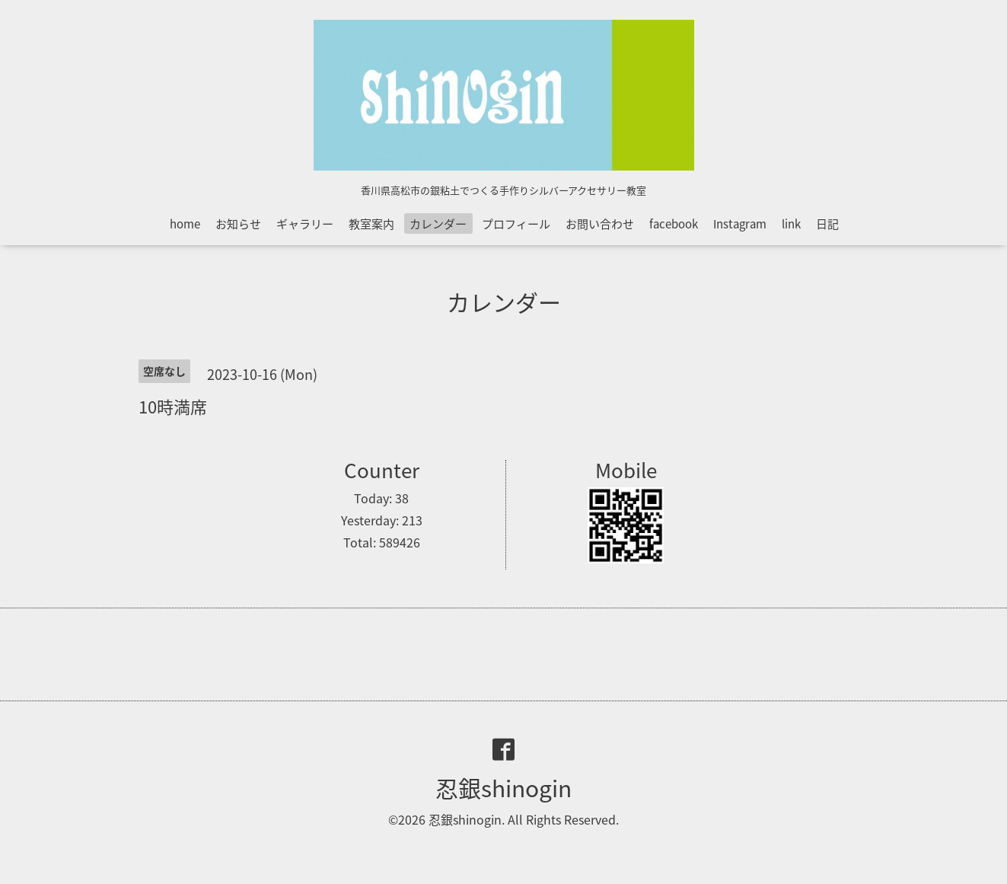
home (185, 223)
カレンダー (438, 223)
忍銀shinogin (503, 788)
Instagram (739, 223)
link (791, 223)
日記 (827, 223)
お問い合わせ (600, 223)
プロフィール (516, 223)
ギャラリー (304, 223)
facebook (673, 223)
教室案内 (371, 223)
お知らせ (238, 223)
